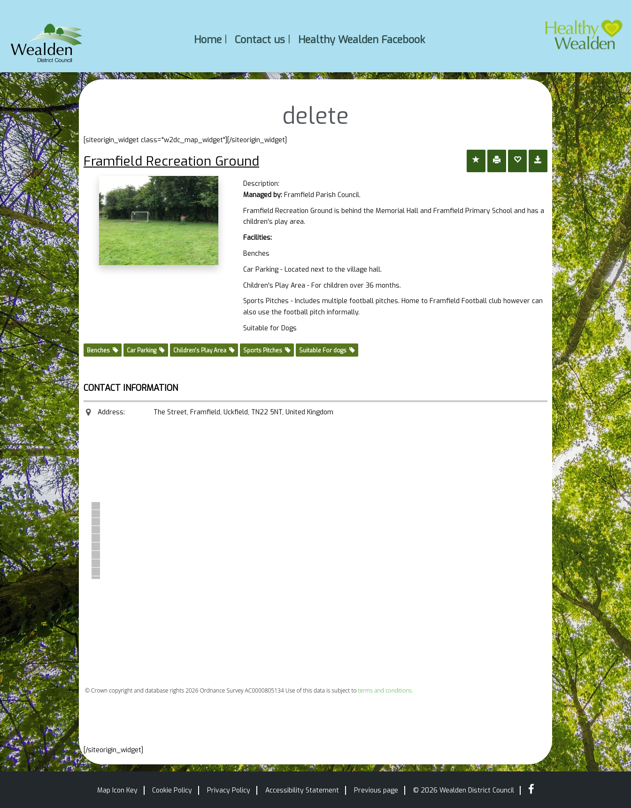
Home (208, 39)
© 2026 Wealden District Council (463, 790)
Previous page (376, 790)
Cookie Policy (172, 790)
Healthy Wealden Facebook (361, 39)
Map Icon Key (117, 790)
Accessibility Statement (302, 790)
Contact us (260, 39)
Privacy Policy (228, 790)
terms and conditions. (385, 690)
